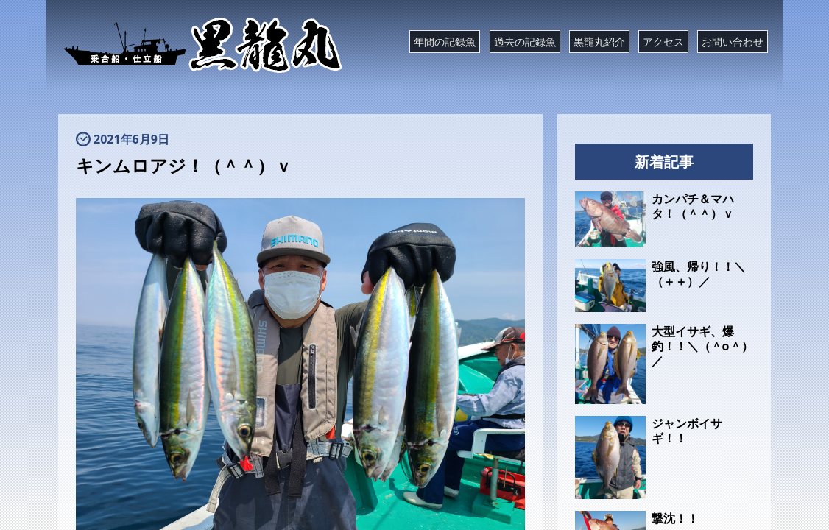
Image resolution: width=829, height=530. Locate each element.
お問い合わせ (732, 42)
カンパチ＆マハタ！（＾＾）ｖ (693, 206)
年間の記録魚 (445, 42)
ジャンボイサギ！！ (687, 430)
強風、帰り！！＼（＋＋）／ (699, 273)
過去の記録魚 (525, 42)
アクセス (663, 42)
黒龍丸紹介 (599, 42)
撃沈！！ (675, 518)
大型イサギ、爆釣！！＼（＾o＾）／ (702, 346)
